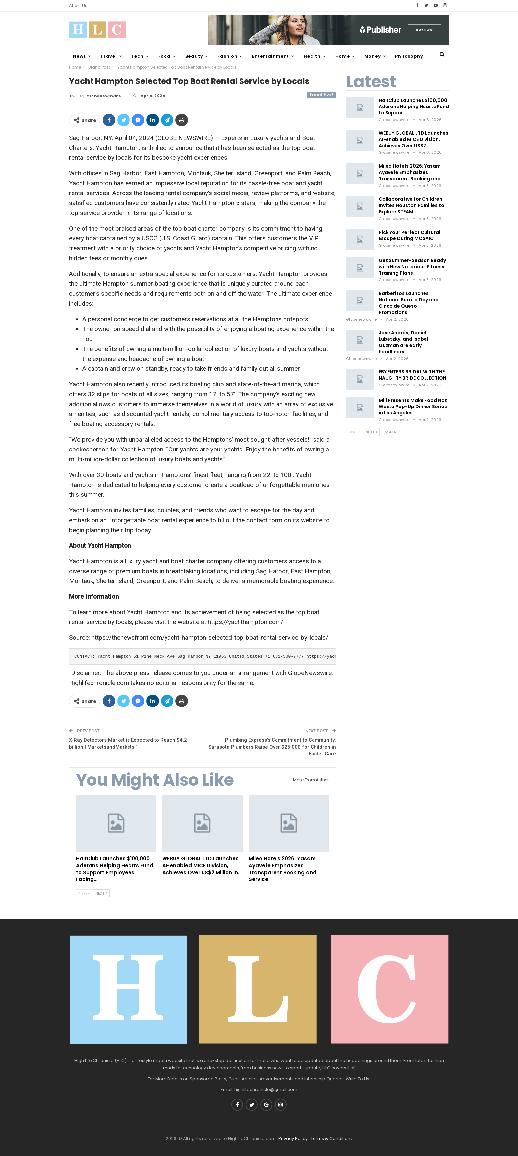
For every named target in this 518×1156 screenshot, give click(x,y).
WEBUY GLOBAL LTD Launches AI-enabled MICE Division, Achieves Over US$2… (413, 139)
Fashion (227, 56)
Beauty (194, 56)
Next (101, 893)
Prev (84, 893)
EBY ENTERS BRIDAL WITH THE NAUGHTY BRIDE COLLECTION (412, 374)
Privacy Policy (293, 1138)
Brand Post (321, 94)
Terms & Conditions (331, 1138)
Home (342, 56)
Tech (137, 56)
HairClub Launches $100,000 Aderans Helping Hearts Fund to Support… (414, 106)
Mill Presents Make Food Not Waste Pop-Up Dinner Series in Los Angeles (413, 406)
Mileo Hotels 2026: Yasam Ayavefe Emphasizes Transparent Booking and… (411, 172)
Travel (108, 56)
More (401, 56)
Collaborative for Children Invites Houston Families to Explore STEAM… (411, 205)
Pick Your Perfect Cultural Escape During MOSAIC (409, 235)
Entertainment (270, 56)
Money (372, 56)
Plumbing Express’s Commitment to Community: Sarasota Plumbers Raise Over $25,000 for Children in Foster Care (272, 747)
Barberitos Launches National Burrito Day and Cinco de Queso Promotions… (409, 303)
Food (164, 56)
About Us (78, 5)
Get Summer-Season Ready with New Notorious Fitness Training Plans (412, 266)
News (79, 56)
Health (312, 56)
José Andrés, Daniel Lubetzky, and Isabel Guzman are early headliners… (403, 342)
